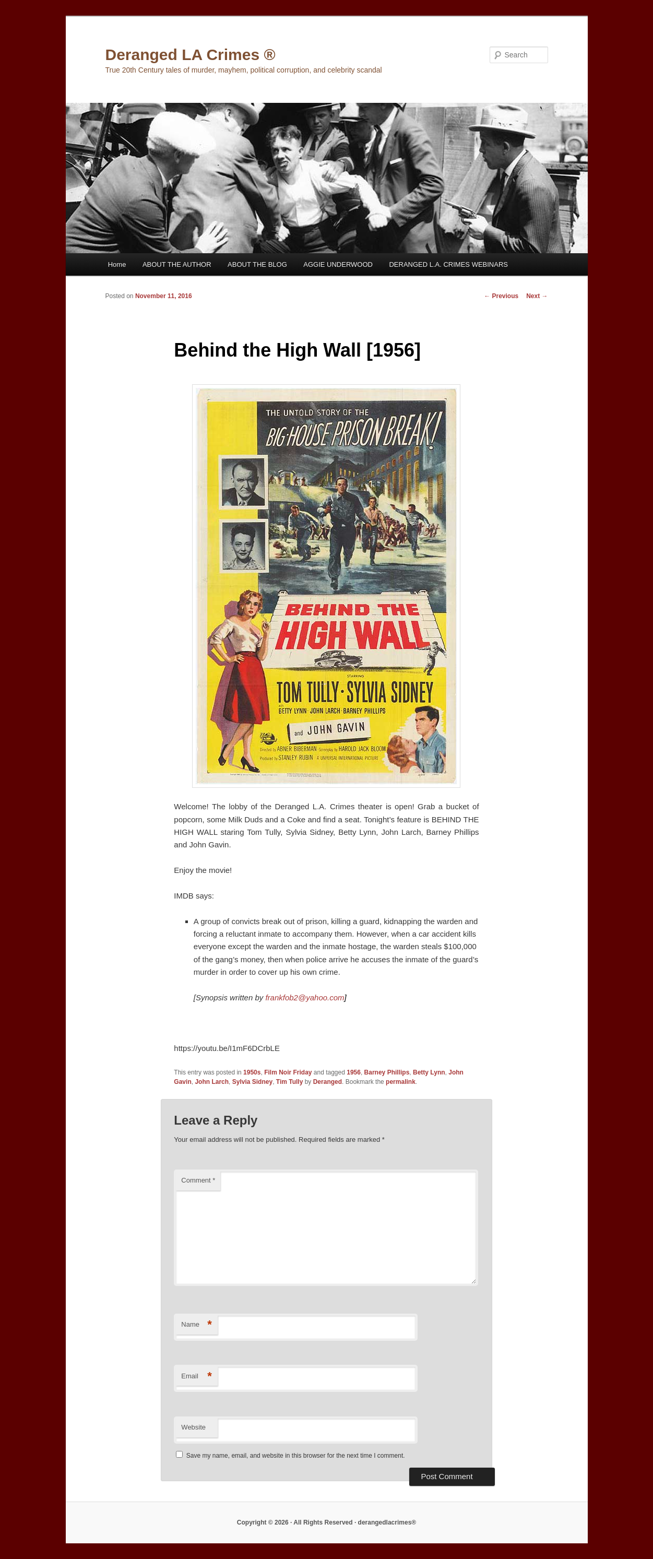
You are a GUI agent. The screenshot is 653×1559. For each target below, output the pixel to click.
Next (537, 296)
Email (196, 1376)
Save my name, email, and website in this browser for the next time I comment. (295, 1455)
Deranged (327, 1081)
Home (117, 264)
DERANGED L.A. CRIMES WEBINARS (448, 264)
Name (196, 1324)
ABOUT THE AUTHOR (177, 264)
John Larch (212, 1081)
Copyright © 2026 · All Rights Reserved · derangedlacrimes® (326, 1522)
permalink (400, 1081)
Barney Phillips (387, 1072)
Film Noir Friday (288, 1072)
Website (193, 1427)
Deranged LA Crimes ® (190, 54)
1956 (354, 1072)
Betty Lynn (429, 1072)
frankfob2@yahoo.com (305, 997)
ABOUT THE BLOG (257, 264)
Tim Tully (289, 1081)
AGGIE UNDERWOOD (338, 264)
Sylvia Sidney (252, 1081)
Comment (198, 1180)
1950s (251, 1072)
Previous (501, 296)
